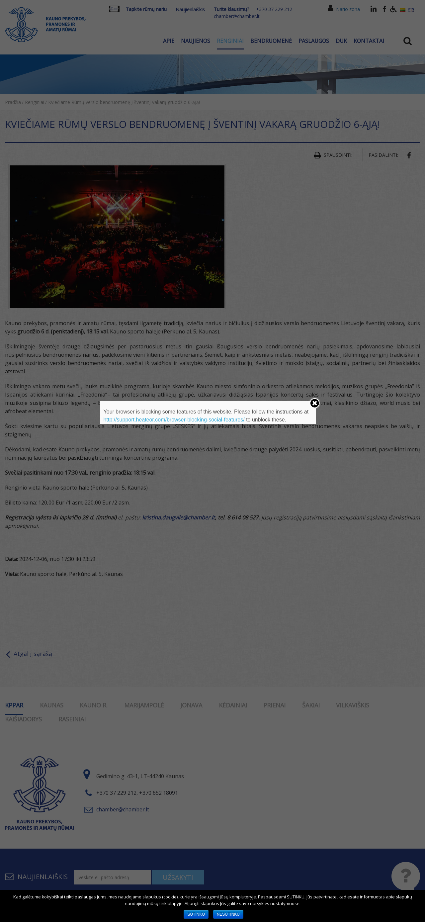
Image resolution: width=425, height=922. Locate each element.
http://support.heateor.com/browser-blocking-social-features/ (174, 419)
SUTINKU (196, 914)
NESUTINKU (228, 914)
